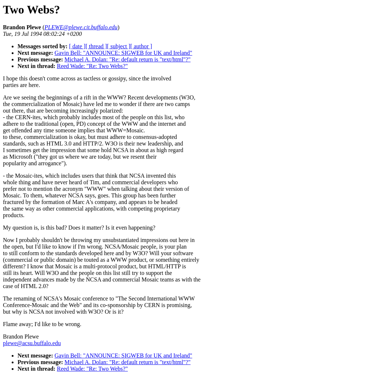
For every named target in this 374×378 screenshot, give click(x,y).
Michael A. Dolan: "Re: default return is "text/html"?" (128, 59)
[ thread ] (96, 46)
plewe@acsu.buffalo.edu (32, 343)
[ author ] (141, 46)
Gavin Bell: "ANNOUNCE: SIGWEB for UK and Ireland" (123, 53)
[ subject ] (118, 46)
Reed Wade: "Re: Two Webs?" (92, 66)
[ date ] (77, 46)
